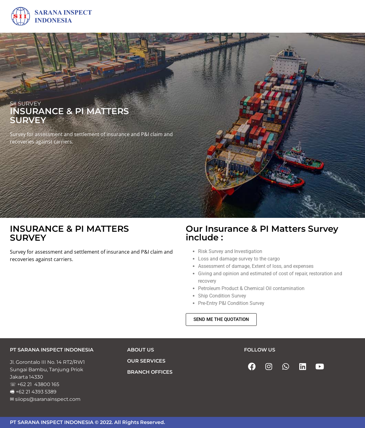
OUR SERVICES (146, 361)
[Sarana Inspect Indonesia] (56, 16)
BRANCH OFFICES (149, 372)
